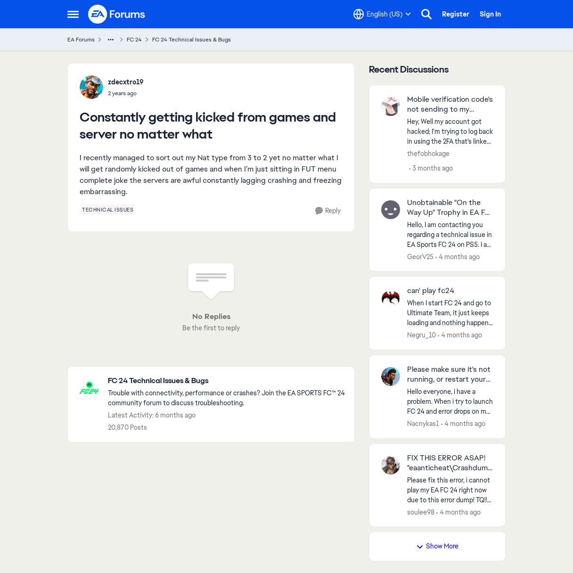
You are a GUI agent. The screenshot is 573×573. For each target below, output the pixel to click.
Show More (437, 546)
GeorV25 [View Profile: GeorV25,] (420, 256)
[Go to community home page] (117, 14)
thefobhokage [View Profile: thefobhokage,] (428, 153)
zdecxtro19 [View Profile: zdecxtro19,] (126, 82)
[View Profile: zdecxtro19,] (91, 87)
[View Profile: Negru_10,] (390, 297)
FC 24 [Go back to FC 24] (134, 39)
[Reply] (328, 211)
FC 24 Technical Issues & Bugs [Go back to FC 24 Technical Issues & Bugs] (191, 39)
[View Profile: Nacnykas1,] (390, 376)
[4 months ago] (457, 257)
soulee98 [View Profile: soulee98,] (420, 512)
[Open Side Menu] (73, 14)
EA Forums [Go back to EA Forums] (81, 39)
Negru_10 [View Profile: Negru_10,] (421, 335)
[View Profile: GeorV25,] (390, 209)
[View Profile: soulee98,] (390, 465)
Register (455, 14)
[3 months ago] (431, 168)
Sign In (490, 14)
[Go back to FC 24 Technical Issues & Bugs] (226, 381)
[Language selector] (382, 14)
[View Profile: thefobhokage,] (390, 106)
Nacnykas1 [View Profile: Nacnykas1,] (423, 423)
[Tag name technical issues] (108, 210)
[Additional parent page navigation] (110, 39)
